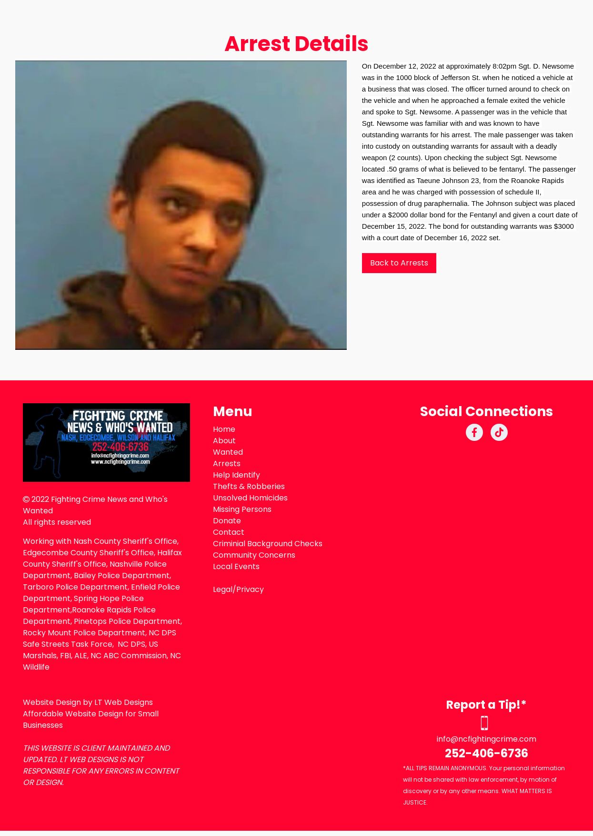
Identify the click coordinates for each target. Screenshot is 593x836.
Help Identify (236, 474)
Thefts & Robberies (249, 486)
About (224, 440)
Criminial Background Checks (267, 543)
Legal (222, 589)
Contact (228, 532)
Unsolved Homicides (250, 497)
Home (224, 429)
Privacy (250, 589)
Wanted (228, 452)
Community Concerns (254, 555)
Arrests (227, 463)
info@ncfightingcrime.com (486, 739)
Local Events (236, 566)
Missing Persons (242, 509)
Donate (227, 520)
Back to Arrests (399, 262)
